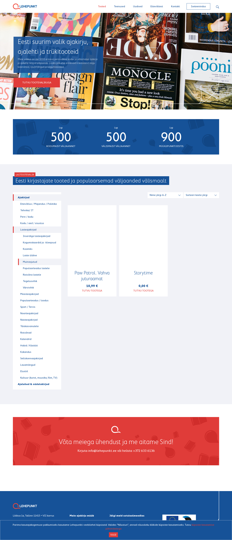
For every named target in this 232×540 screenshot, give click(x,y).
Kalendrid (25, 339)
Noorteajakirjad (29, 313)
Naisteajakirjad (29, 319)
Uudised (137, 6)
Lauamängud (27, 364)
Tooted (102, 6)
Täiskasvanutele (29, 326)
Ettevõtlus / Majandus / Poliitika (38, 203)
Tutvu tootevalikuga (36, 82)
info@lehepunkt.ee (102, 451)
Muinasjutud (30, 261)
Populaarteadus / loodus (34, 300)
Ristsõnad (25, 332)
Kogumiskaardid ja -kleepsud (39, 242)
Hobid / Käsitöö (29, 345)
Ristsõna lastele (32, 274)
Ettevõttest (156, 6)
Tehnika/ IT (27, 210)
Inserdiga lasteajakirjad (36, 236)
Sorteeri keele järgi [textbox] (197, 195)
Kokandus (25, 351)
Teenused (119, 6)
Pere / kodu (26, 216)
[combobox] (165, 194)
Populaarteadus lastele (36, 268)
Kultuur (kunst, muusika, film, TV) (38, 377)
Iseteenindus (198, 6)
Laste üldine (30, 255)
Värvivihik (28, 287)
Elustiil (24, 371)
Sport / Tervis (27, 306)
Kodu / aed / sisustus (32, 223)
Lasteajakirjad (28, 229)
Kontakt (175, 6)
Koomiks (27, 248)
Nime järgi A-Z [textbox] (158, 195)
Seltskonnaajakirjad (31, 358)
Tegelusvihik (30, 281)
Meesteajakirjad (29, 294)
